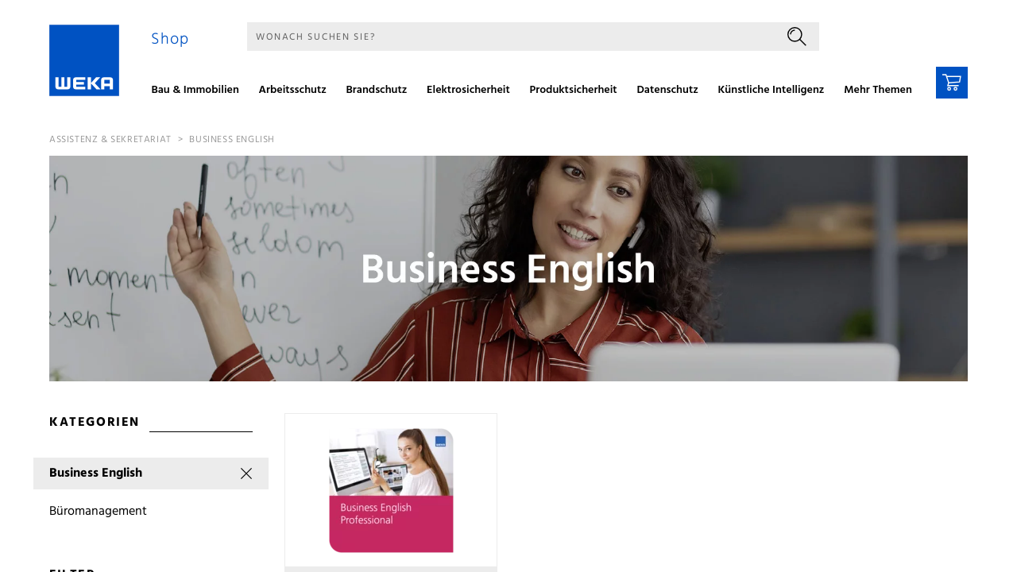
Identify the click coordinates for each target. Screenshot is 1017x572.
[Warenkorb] (952, 83)
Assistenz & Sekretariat (110, 139)
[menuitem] (200, 92)
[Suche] (511, 36)
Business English (232, 139)
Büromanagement (98, 511)
